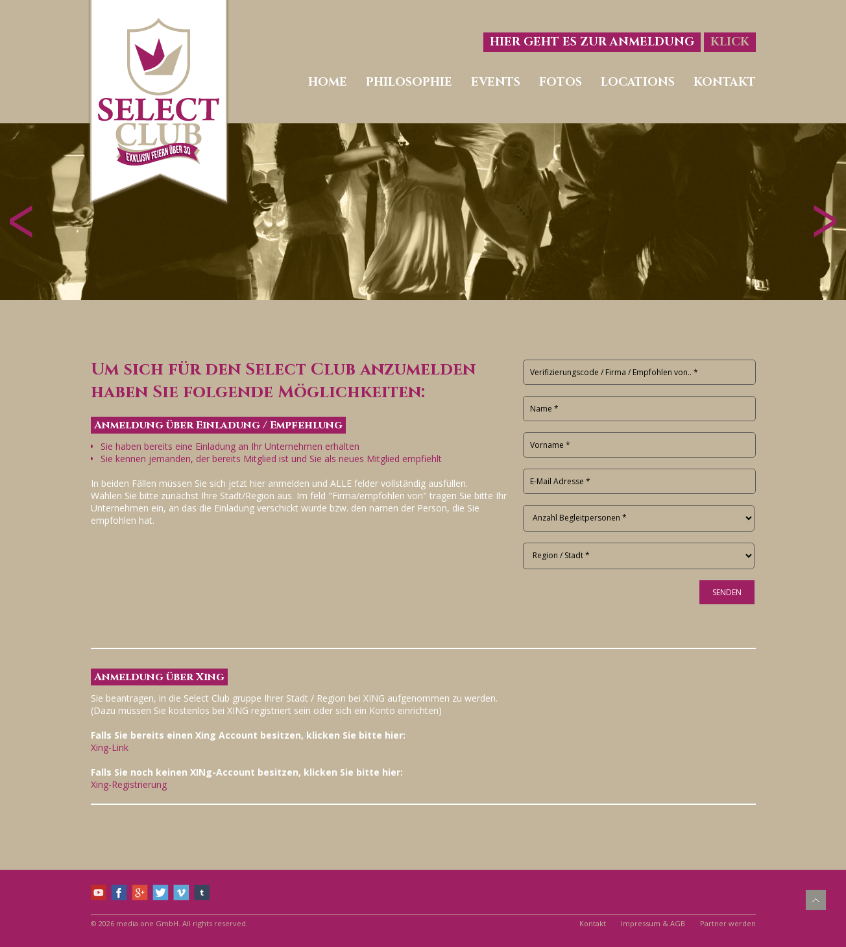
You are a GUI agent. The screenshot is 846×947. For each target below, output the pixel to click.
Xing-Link (109, 747)
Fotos (560, 82)
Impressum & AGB (653, 923)
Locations (638, 82)
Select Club (159, 103)
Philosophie (409, 82)
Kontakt (725, 82)
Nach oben (816, 900)
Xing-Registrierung (129, 784)
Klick (729, 42)
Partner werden (728, 923)
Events (495, 82)
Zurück (21, 221)
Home (327, 82)
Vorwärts (825, 221)
